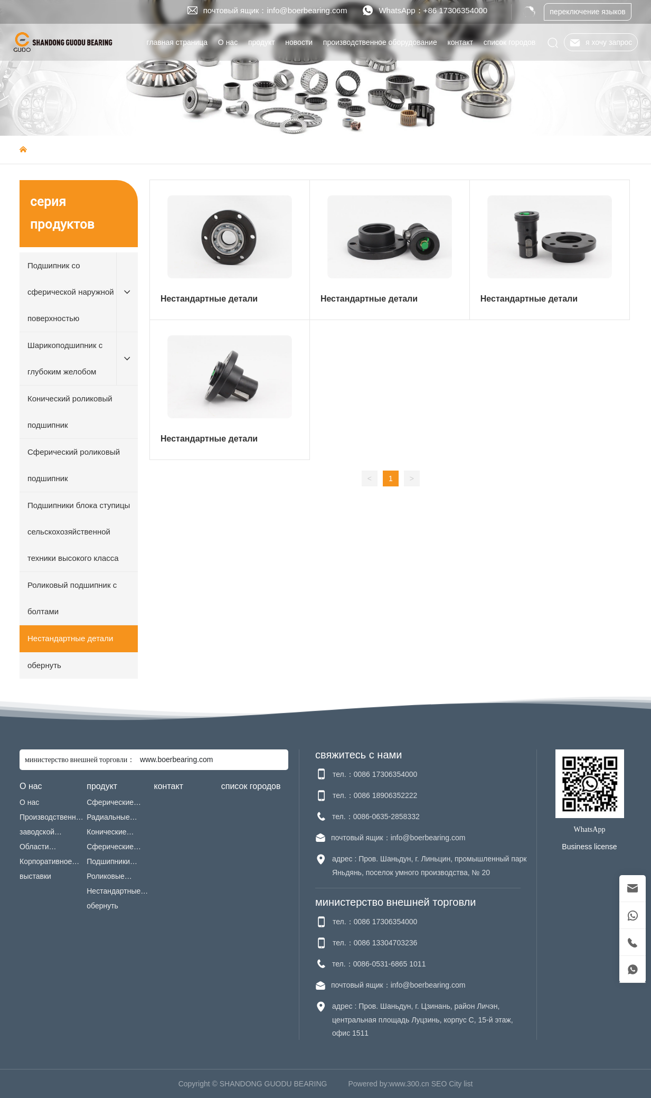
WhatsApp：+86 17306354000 (433, 10)
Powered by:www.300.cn (388, 1084)
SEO (439, 1084)
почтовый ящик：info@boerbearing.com (275, 10)
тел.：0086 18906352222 (375, 795)
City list (461, 1084)
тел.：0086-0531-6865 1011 (379, 964)
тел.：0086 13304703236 (375, 943)
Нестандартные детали (209, 298)
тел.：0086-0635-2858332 (376, 816)
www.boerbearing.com (176, 759)
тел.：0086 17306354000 (375, 774)
